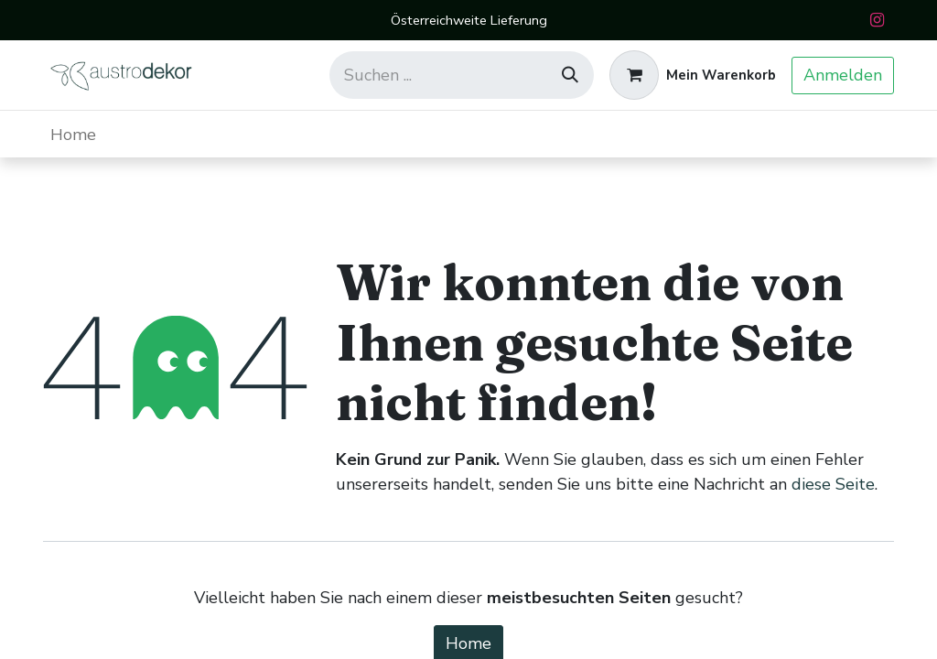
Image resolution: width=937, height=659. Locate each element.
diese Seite (833, 484)
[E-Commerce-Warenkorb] (693, 75)
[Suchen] (570, 75)
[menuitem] (73, 134)
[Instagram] (876, 20)
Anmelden (842, 75)
